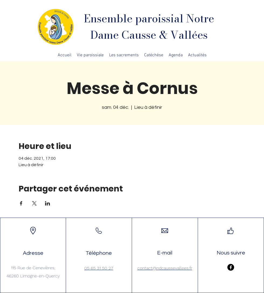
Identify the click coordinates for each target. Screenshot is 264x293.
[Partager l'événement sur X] (34, 203)
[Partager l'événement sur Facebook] (21, 203)
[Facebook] (230, 267)
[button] (90, 55)
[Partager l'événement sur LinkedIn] (47, 203)
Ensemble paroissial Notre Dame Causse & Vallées (149, 26)
